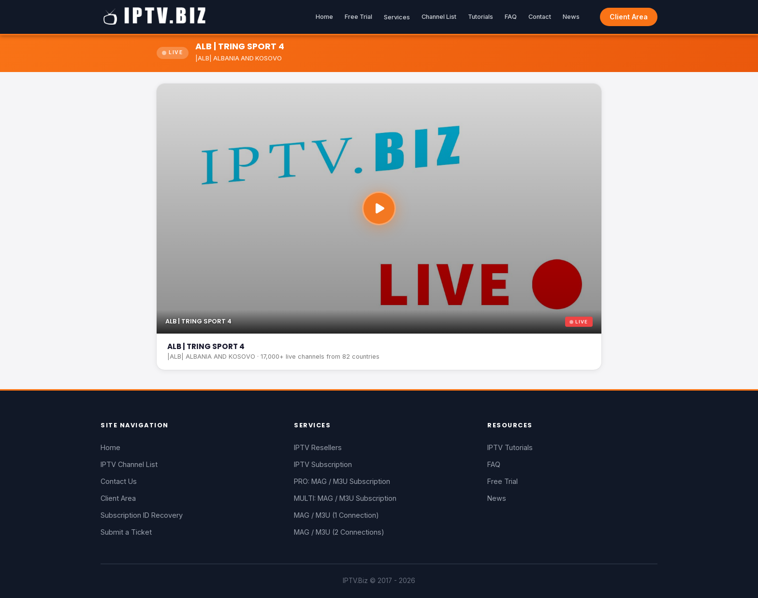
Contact (539, 16)
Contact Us (119, 481)
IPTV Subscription (323, 464)
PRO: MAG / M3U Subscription (342, 481)
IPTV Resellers (318, 447)
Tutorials (480, 16)
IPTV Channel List (129, 464)
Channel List (439, 16)
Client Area (629, 17)
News (571, 16)
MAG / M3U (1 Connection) (336, 515)
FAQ (511, 16)
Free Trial (358, 16)
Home (324, 16)
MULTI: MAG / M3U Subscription (345, 498)
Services (397, 17)
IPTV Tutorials (510, 447)
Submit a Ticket (126, 532)
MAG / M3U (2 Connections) (339, 532)
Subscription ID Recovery (142, 515)
